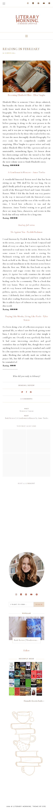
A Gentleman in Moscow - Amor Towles (26, 172)
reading (23, 385)
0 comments (26, 399)
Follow (26, 650)
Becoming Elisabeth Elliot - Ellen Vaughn (26, 95)
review (31, 385)
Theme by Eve (39, 806)
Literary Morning (22, 806)
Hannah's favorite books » (34, 701)
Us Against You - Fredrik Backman (26, 232)
